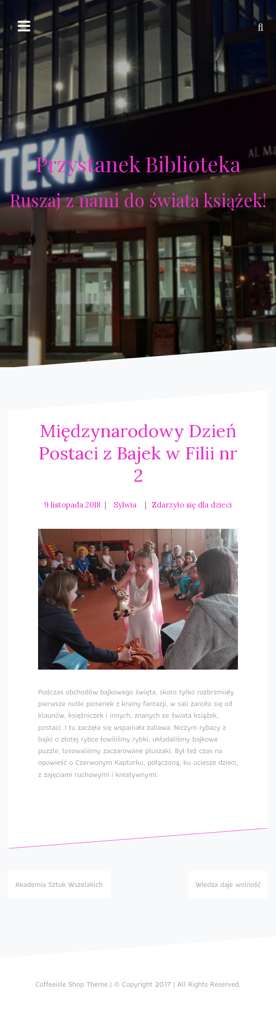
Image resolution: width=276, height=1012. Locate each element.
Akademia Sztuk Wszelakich (59, 884)
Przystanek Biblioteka (138, 163)
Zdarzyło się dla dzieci (192, 505)
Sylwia (125, 505)
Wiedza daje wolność (228, 884)
